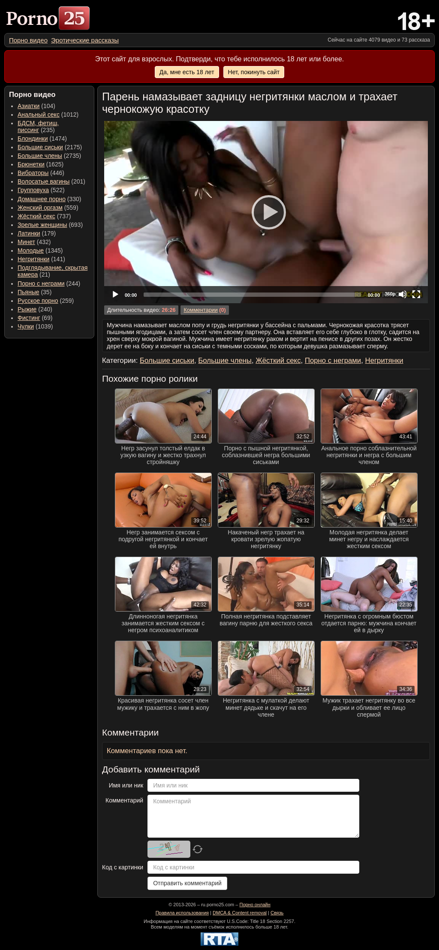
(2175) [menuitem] (50, 147)
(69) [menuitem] (35, 317)
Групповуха (33, 190)
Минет (26, 241)
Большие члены (40, 155)
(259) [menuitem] (46, 300)
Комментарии (200, 310)
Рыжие (27, 309)
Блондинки (33, 138)
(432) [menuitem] (34, 241)
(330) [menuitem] (49, 199)
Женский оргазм (40, 207)
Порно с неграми (41, 283)
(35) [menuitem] (34, 292)
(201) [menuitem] (51, 181)
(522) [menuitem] (41, 190)
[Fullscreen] (416, 294)
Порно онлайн (254, 904)
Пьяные (28, 292)
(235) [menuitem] (38, 126)
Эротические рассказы (85, 40)
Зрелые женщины (42, 224)
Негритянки (33, 259)
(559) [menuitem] (48, 207)
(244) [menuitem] (49, 283)
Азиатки (28, 106)
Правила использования (182, 912)
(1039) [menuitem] (35, 326)
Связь (277, 912)
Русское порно (38, 300)
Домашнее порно (42, 199)
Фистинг (29, 317)
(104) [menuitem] (36, 106)
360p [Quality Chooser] (390, 293)
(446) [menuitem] (41, 172)
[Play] (266, 212)
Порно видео (28, 40)
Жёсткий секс (36, 216)
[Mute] (402, 294)
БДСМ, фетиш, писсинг (38, 126)
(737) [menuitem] (44, 216)
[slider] (252, 295)
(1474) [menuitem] (42, 138)
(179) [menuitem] (37, 233)
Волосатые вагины (43, 181)
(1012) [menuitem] (48, 114)
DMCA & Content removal (240, 912)
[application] (266, 212)
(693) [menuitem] (50, 224)
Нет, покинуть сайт (254, 72)
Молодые (31, 250)
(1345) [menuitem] (40, 250)
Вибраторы (33, 172)
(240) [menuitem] (35, 309)
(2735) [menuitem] (49, 155)
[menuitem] (28, 40)
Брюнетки (31, 164)
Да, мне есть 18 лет (186, 72)
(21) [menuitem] (52, 271)
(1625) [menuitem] (40, 164)
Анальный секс (39, 114)
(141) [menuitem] (41, 259)
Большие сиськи (40, 147)
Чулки (26, 326)
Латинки (29, 233)
